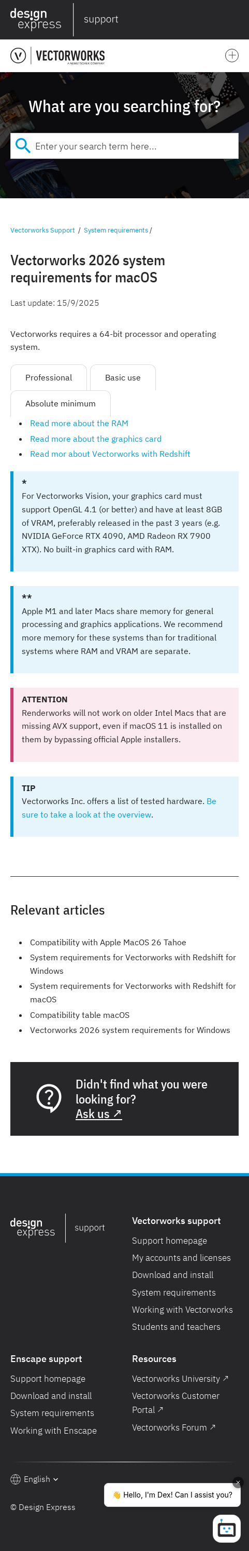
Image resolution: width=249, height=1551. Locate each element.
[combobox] (124, 146)
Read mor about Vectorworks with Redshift (110, 453)
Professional (48, 377)
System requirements (116, 230)
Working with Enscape (53, 1430)
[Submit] (23, 145)
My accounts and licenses (181, 1257)
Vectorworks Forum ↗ (174, 1427)
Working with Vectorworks (182, 1309)
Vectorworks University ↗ (180, 1378)
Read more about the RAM (79, 423)
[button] (237, 19)
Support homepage (169, 1240)
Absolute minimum (60, 403)
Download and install (172, 1275)
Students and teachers (176, 1326)
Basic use (123, 377)
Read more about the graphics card (96, 438)
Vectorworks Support (42, 230)
